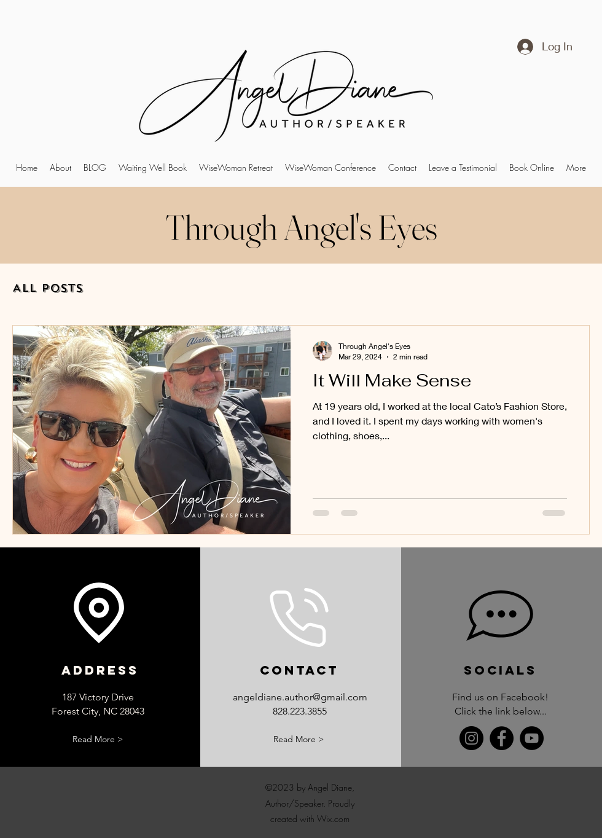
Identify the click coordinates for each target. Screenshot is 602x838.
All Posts (47, 288)
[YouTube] (532, 738)
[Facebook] (502, 738)
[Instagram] (471, 738)
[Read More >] (98, 739)
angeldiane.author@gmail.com (300, 697)
